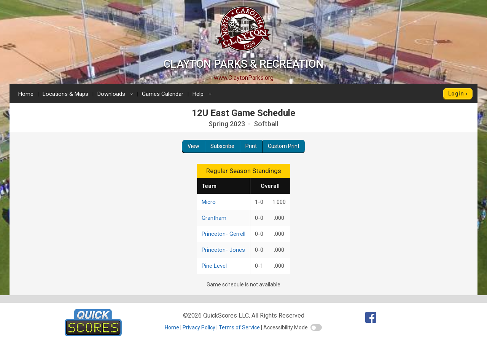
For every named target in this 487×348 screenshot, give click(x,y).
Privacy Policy (199, 327)
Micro (209, 202)
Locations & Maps (65, 94)
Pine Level (214, 265)
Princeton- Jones (223, 249)
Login (456, 93)
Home (25, 94)
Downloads (116, 94)
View (193, 146)
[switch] (316, 327)
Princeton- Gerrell (223, 233)
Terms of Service (239, 327)
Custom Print (283, 146)
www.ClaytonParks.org (244, 77)
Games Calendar (162, 94)
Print (251, 146)
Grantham (214, 218)
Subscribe (222, 146)
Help (203, 94)
